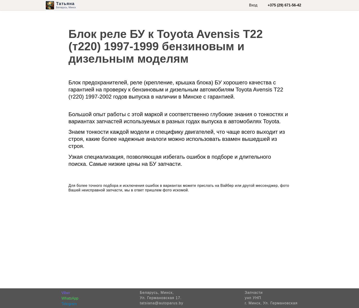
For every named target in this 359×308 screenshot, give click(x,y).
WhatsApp (69, 298)
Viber (65, 293)
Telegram (68, 304)
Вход (253, 5)
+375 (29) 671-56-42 (284, 5)
